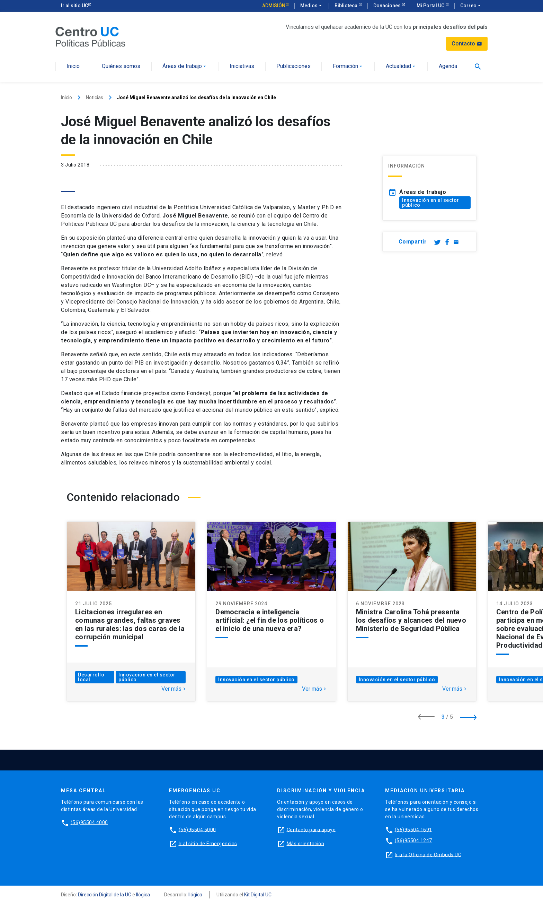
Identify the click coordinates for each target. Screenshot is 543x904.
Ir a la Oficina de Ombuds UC (428, 854)
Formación (348, 66)
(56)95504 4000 (89, 822)
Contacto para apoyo (311, 829)
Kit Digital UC (258, 894)
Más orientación (305, 843)
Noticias (94, 97)
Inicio (73, 66)
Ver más (174, 689)
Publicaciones (293, 66)
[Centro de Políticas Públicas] (90, 36)
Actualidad (401, 66)
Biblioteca (346, 5)
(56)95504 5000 (197, 829)
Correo (471, 6)
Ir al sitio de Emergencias (208, 843)
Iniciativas (242, 66)
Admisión (273, 5)
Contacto (467, 43)
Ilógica (143, 894)
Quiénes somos (121, 66)
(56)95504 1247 (413, 840)
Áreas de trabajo (184, 66)
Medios (311, 6)
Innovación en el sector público (430, 202)
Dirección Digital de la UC (104, 894)
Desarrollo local (91, 677)
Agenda (448, 66)
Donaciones (387, 5)
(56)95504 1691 (413, 829)
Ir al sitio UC (74, 5)
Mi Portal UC (431, 5)
